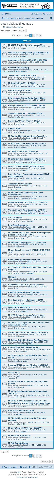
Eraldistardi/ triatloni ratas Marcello (24, 260)
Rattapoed (19, 414)
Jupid (17, 376)
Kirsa (28, 317)
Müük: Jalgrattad (21, 48)
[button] (40, 35)
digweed (29, 287)
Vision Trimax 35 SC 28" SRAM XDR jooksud (28, 332)
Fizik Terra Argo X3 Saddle (20, 90)
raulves (28, 161)
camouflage (30, 367)
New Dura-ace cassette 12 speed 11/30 (25, 300)
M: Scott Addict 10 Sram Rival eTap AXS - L (27, 136)
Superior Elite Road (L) (18, 68)
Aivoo (28, 437)
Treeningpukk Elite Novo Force (22, 75)
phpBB (18, 472)
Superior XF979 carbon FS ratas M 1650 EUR (28, 365)
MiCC (28, 254)
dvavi (28, 327)
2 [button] (33, 35)
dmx (27, 168)
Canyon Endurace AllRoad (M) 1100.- (24, 348)
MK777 (28, 186)
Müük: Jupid (20, 94)
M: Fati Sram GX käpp (18, 443)
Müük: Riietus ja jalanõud (24, 221)
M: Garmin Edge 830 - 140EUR (21, 83)
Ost (17, 288)
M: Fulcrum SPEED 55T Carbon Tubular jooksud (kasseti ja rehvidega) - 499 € (30, 234)
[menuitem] (8, 14)
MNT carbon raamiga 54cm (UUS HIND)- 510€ (28, 52)
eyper (28, 237)
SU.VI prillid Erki (15, 217)
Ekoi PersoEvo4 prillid (18, 225)
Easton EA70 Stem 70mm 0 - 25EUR (24, 121)
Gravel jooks (14, 373)
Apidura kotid (14, 128)
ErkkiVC (29, 70)
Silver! (28, 430)
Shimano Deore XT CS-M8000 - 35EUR (25, 113)
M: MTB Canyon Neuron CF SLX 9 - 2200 (26, 315)
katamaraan (30, 47)
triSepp (28, 204)
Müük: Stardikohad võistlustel (26, 162)
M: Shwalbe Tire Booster (19, 435)
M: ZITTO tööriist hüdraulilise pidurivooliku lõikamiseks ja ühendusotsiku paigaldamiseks (29, 402)
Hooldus (18, 187)
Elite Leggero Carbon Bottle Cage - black (26, 98)
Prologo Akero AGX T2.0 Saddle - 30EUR (26, 106)
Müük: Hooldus (21, 397)
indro (28, 138)
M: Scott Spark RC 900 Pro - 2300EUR (25, 428)
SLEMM (29, 294)
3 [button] (36, 35)
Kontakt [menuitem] (23, 467)
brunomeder (30, 349)
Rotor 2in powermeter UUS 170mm (23, 292)
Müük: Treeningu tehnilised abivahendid (30, 79)
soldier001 (30, 395)
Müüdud (12, 277)
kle (27, 54)
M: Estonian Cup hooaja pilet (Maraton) (25, 159)
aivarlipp (29, 342)
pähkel (28, 244)
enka (28, 77)
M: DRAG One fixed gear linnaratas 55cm (26, 45)
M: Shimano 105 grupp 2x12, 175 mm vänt (27, 242)
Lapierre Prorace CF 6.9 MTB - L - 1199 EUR (27, 202)
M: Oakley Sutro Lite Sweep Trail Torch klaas (28, 340)
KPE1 (28, 145)
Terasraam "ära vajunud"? (20, 184)
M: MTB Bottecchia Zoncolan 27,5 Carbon (27, 144)
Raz (27, 178)
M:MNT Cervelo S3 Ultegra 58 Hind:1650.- (26, 166)
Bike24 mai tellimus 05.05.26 (21, 410)
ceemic (28, 374)
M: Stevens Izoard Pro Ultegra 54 (23, 151)
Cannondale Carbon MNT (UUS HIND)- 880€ (27, 60)
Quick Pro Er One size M (19, 307)
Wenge (28, 219)
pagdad (29, 334)
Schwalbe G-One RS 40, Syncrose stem (26, 285)
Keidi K (28, 359)
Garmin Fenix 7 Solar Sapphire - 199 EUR (26, 210)
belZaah (29, 153)
